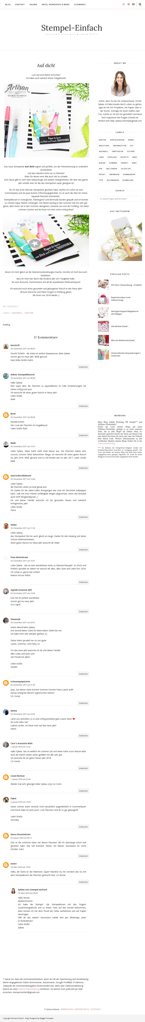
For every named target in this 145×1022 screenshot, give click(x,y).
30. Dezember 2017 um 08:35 (23, 348)
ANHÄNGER (114, 174)
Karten (29, 313)
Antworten (83, 367)
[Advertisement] (120, 387)
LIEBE (101, 157)
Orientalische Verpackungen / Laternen (126, 354)
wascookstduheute (21, 475)
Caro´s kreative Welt (22, 743)
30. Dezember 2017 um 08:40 (23, 378)
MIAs (134, 157)
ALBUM (102, 163)
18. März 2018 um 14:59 (20, 867)
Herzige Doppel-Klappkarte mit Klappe (124, 312)
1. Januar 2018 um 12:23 (20, 746)
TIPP (101, 180)
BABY (134, 163)
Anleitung (104, 145)
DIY (131, 145)
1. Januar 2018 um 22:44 (20, 779)
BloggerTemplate (46, 1018)
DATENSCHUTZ (82, 1009)
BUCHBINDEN (113, 180)
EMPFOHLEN (117, 151)
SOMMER (113, 163)
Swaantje (15, 619)
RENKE (131, 140)
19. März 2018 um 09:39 (28, 893)
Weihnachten (119, 145)
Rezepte (125, 157)
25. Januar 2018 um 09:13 (21, 838)
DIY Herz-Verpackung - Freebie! (126, 285)
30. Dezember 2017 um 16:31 (23, 561)
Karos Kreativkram (20, 834)
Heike (14, 524)
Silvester (126, 169)
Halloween (111, 169)
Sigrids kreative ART (21, 589)
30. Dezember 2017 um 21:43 (23, 685)
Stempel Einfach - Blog (20, 1018)
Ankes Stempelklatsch (23, 374)
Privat (102, 174)
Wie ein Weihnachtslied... (123, 340)
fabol (13, 798)
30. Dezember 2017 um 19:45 (23, 593)
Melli (13, 443)
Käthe (14, 710)
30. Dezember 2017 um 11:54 (23, 528)
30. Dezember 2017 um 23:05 (23, 714)
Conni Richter (18, 775)
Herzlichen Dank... (120, 326)
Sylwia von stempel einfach (32, 889)
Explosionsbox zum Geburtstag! (120, 298)
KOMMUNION (129, 174)
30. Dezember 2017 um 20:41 (23, 622)
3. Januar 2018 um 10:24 (20, 802)
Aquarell (17, 313)
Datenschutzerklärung (28, 989)
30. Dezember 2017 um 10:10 (23, 446)
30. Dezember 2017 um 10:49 (23, 479)
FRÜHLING (112, 157)
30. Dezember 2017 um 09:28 (23, 417)
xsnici (14, 863)
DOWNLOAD (128, 180)
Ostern (131, 151)
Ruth (13, 413)
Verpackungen (117, 140)
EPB (100, 169)
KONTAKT (96, 1009)
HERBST (124, 163)
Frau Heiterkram (19, 557)
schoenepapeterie (20, 681)
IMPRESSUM (67, 1009)
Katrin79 (15, 345)
